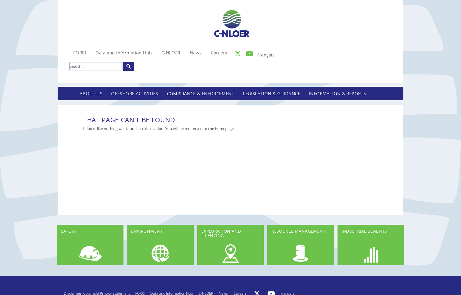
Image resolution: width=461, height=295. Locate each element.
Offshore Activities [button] (134, 93)
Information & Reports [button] (337, 93)
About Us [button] (91, 93)
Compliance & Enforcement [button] (200, 93)
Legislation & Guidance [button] (271, 93)
